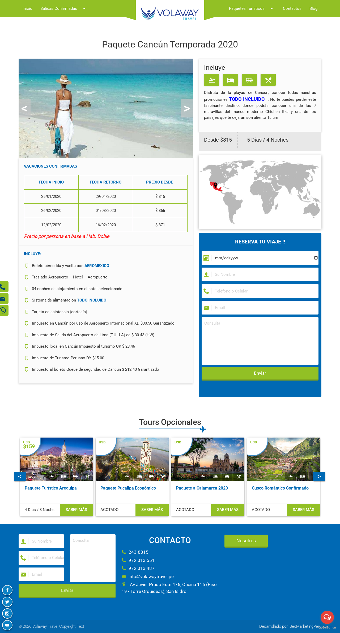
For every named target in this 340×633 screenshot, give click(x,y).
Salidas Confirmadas (63, 8)
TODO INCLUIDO (246, 99)
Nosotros (246, 540)
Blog (313, 8)
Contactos (292, 8)
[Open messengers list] (327, 617)
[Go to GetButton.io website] (327, 627)
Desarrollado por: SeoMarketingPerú (290, 626)
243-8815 (135, 552)
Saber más (76, 509)
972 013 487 (138, 568)
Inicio (27, 8)
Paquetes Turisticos (252, 8)
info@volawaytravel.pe (148, 576)
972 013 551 (138, 560)
